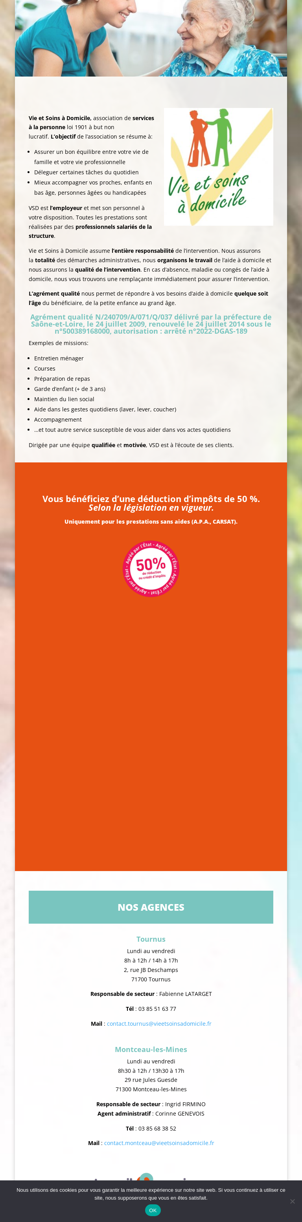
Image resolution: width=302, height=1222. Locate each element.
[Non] (292, 1201)
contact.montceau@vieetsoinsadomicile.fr (159, 1143)
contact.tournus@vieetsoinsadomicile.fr (159, 1023)
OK (153, 1210)
